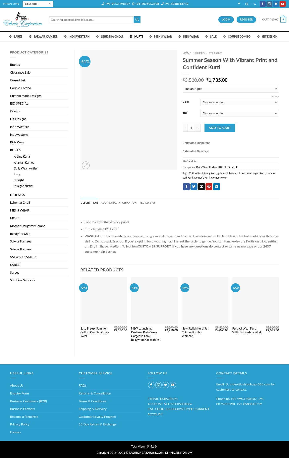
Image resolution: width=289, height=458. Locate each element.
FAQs (82, 385)
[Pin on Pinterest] (209, 186)
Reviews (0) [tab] (147, 202)
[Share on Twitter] (193, 186)
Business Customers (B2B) (28, 401)
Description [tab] (89, 202)
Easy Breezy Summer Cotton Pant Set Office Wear (94, 332)
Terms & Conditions (93, 401)
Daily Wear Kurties (26, 168)
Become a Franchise (24, 416)
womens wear (219, 177)
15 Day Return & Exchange (98, 424)
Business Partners (22, 409)
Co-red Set (17, 80)
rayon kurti (259, 173)
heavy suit (235, 173)
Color (186, 102)
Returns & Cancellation (95, 393)
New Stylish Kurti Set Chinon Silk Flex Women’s (195, 332)
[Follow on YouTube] (283, 4)
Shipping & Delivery (93, 409)
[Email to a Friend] (201, 186)
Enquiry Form (19, 393)
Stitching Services (22, 280)
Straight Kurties (24, 186)
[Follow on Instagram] (269, 4)
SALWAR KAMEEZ (23, 257)
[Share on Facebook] (186, 186)
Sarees (14, 272)
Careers (15, 432)
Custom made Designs (26, 96)
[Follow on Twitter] (276, 4)
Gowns (15, 111)
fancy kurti (210, 173)
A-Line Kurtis (22, 156)
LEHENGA (17, 195)
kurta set (247, 173)
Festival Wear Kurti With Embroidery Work (247, 330)
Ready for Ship (20, 233)
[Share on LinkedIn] (216, 186)
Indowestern (19, 134)
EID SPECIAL (19, 103)
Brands (15, 64)
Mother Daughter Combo (28, 226)
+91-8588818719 (174, 3)
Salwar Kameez (20, 241)
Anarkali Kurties (24, 162)
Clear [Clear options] (275, 96)
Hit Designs (18, 119)
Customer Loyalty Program (97, 416)
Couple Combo (20, 88)
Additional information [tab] (119, 202)
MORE (14, 218)
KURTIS (15, 150)
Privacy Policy (20, 424)
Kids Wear (17, 142)
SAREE (15, 264)
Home (187, 53)
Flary (17, 174)
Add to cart (220, 127)
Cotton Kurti (196, 173)
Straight (19, 180)
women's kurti (202, 177)
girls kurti (223, 173)
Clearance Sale (20, 72)
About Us (16, 385)
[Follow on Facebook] (263, 4)
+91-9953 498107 (116, 3)
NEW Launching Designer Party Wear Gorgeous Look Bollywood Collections (145, 334)
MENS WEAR (19, 210)
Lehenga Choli (20, 202)
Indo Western (19, 126)
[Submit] (137, 19)
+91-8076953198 (145, 3)
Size (185, 112)
